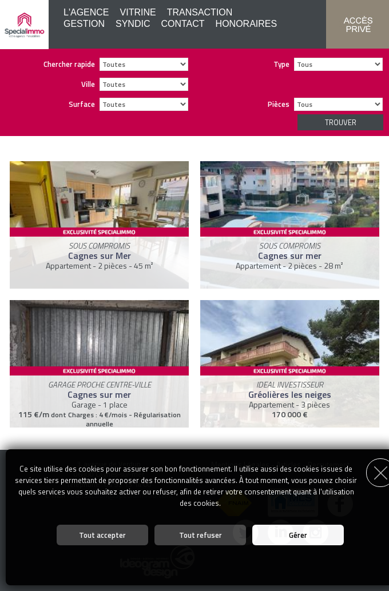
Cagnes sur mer (289, 255)
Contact (182, 24)
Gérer (298, 535)
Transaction (200, 12)
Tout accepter (102, 535)
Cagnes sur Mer (99, 255)
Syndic (133, 24)
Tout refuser (200, 535)
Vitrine (138, 12)
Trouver (340, 122)
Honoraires (246, 24)
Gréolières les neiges (289, 394)
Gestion (84, 24)
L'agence (86, 12)
